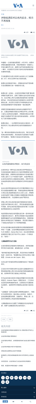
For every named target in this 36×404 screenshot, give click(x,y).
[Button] (26, 32)
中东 (2, 14)
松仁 (2, 25)
